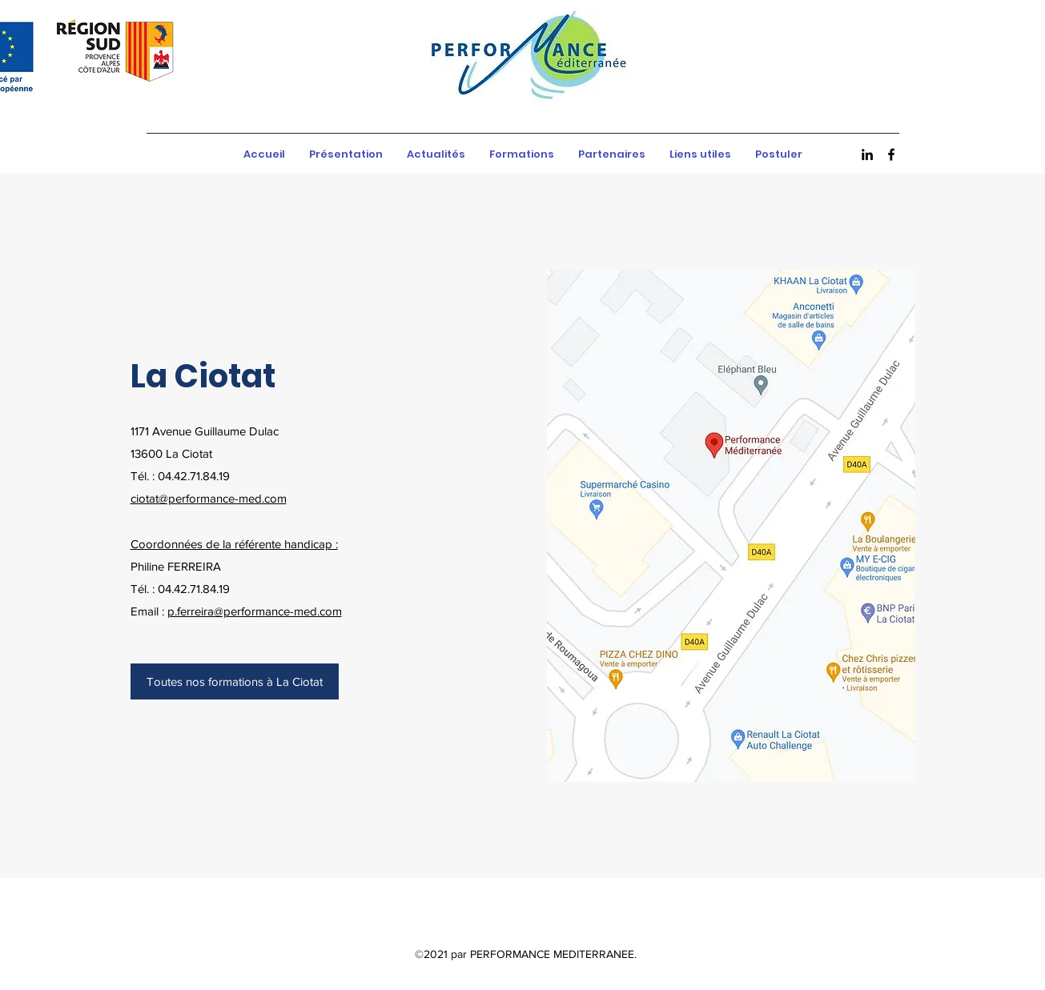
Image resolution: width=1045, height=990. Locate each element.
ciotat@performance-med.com (209, 498)
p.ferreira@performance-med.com (254, 611)
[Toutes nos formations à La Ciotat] (235, 681)
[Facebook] (891, 154)
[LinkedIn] (867, 154)
